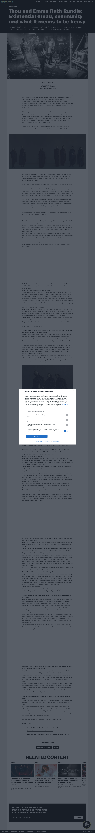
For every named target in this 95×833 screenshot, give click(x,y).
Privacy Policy (56, 441)
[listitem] (47, 411)
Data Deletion (39, 441)
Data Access (47, 441)
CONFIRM (37, 436)
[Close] (73, 391)
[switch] (66, 415)
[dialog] (47, 416)
